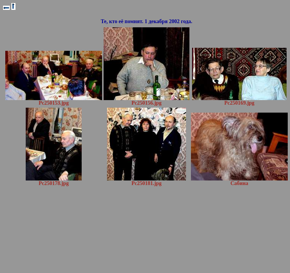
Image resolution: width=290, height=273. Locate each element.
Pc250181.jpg (146, 181)
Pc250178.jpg (54, 181)
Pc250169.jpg (239, 101)
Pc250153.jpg (53, 101)
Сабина (239, 181)
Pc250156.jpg (146, 101)
